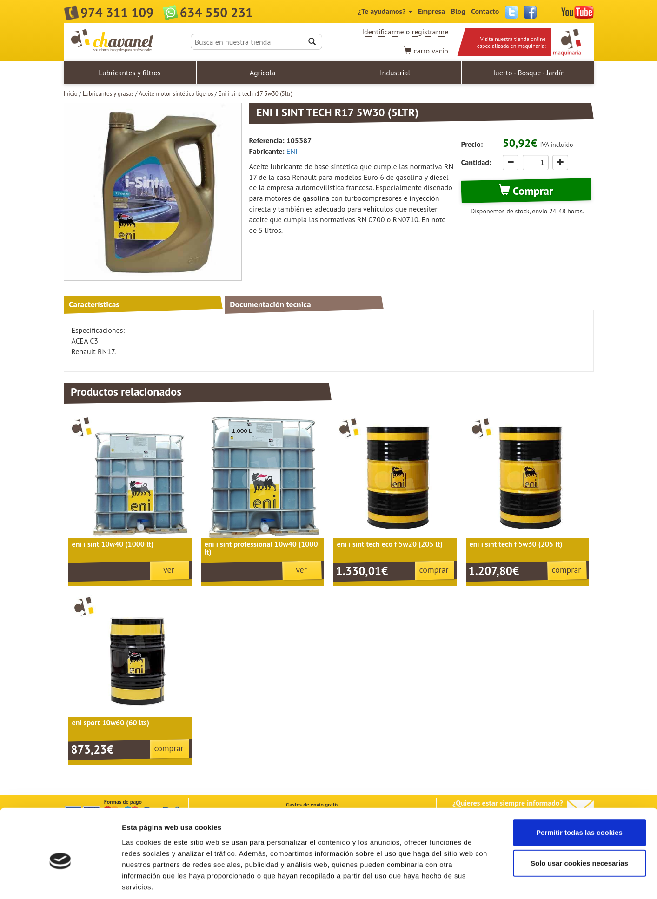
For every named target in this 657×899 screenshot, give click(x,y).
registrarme (430, 31)
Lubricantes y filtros (130, 72)
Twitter (511, 12)
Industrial (395, 72)
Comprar (526, 191)
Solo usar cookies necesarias (579, 820)
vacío (426, 50)
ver (168, 569)
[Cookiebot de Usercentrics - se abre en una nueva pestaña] (60, 881)
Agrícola (263, 72)
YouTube (577, 12)
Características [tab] (94, 304)
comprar (434, 569)
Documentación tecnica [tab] (270, 304)
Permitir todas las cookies (579, 789)
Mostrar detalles (499, 881)
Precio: (472, 144)
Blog (458, 11)
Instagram (548, 12)
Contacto (485, 11)
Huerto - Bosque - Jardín (527, 72)
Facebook (530, 12)
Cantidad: (476, 162)
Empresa (431, 11)
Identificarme (383, 31)
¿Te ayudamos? (385, 11)
